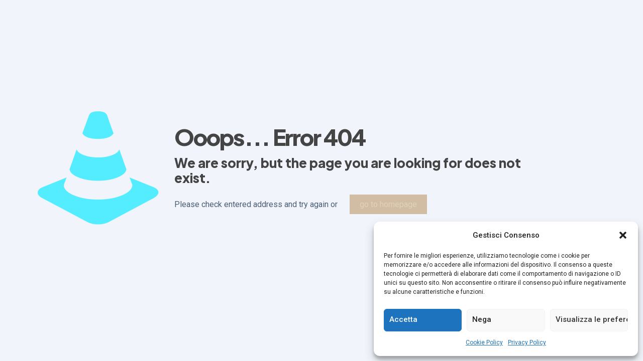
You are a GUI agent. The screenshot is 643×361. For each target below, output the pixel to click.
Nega (481, 319)
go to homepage (388, 204)
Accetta (403, 319)
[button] (623, 235)
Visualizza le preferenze (592, 319)
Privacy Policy (527, 342)
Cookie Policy (484, 342)
